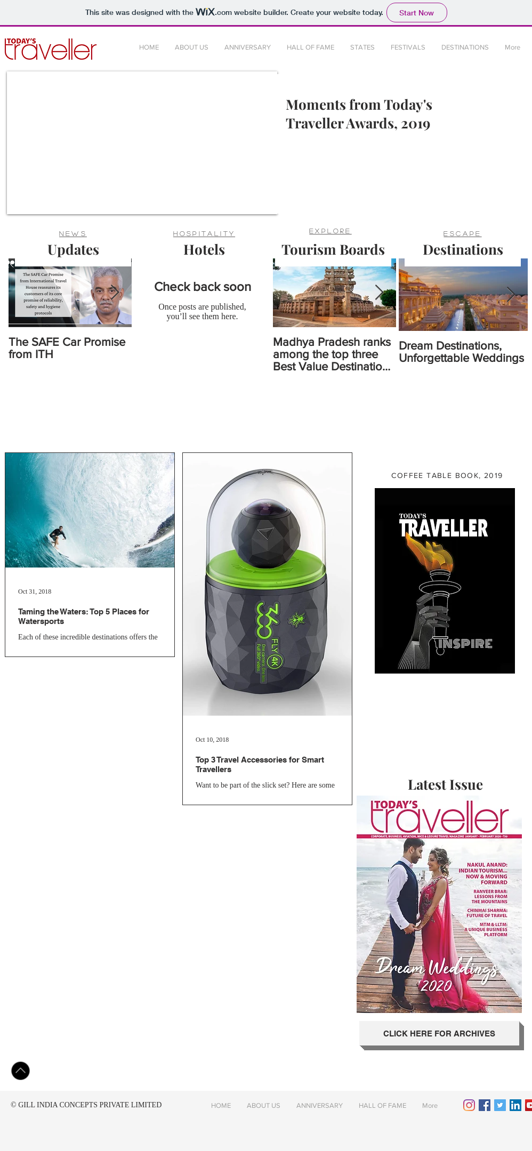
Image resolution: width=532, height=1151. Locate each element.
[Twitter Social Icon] (500, 1105)
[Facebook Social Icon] (484, 1105)
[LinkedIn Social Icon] (515, 1105)
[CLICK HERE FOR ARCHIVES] (439, 1033)
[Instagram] (469, 1105)
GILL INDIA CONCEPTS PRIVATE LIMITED (90, 1105)
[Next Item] (114, 293)
